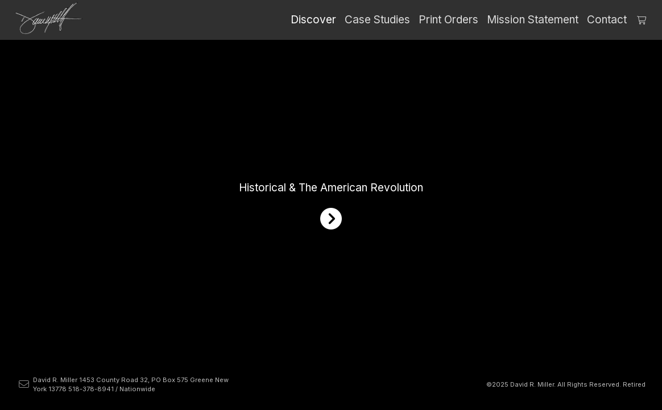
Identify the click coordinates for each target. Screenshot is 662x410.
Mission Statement (532, 19)
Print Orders (448, 19)
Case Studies (377, 19)
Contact (607, 19)
